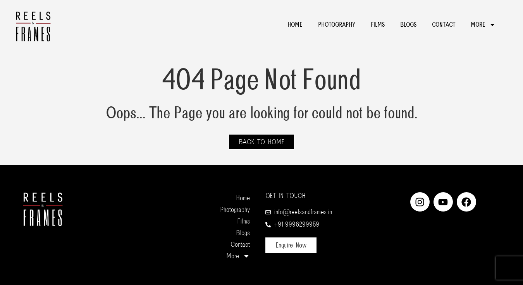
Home (295, 25)
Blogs (408, 25)
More (483, 25)
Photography (336, 25)
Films (378, 25)
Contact (443, 25)
